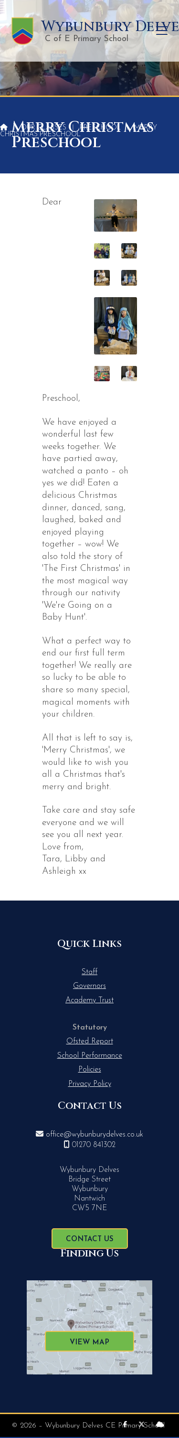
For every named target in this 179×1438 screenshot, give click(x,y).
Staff (89, 972)
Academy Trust (89, 1000)
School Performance (89, 1056)
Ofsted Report (89, 1041)
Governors (89, 986)
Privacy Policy (89, 1084)
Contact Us (90, 1239)
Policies (89, 1069)
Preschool (100, 127)
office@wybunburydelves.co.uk (94, 1134)
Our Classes (43, 127)
